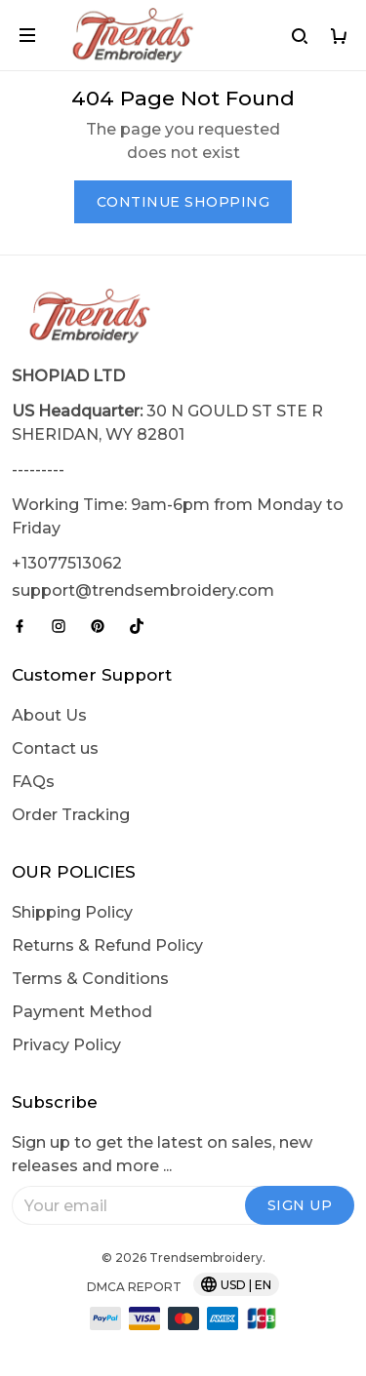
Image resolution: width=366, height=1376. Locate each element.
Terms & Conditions (90, 978)
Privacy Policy (66, 1045)
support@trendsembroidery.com (143, 590)
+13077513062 (67, 563)
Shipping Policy (72, 912)
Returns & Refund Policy (107, 945)
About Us (49, 715)
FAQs (33, 781)
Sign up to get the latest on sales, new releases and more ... (162, 1154)
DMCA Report (134, 1286)
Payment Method (82, 1012)
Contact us (55, 748)
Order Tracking (71, 815)
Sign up (300, 1205)
